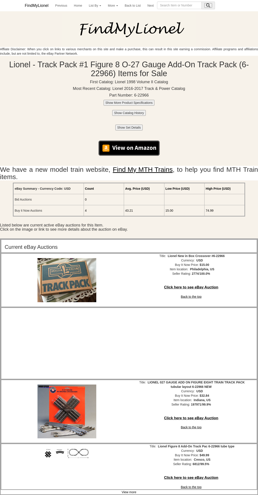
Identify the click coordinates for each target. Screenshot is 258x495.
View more (129, 492)
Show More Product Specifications (129, 102)
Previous (61, 5)
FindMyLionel (37, 5)
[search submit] (208, 5)
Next (150, 5)
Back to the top (191, 296)
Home (78, 5)
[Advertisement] (67, 343)
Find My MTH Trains (143, 169)
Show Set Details (129, 127)
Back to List (133, 5)
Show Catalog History (129, 113)
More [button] (113, 5)
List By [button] (95, 5)
